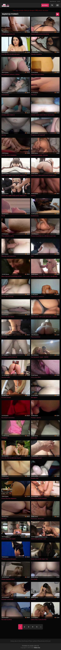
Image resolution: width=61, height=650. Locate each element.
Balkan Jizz (37, 647)
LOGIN (58, 1)
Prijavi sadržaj (32, 641)
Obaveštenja (41, 641)
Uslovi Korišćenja (23, 641)
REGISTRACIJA (53, 1)
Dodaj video (14, 641)
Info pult (48, 641)
